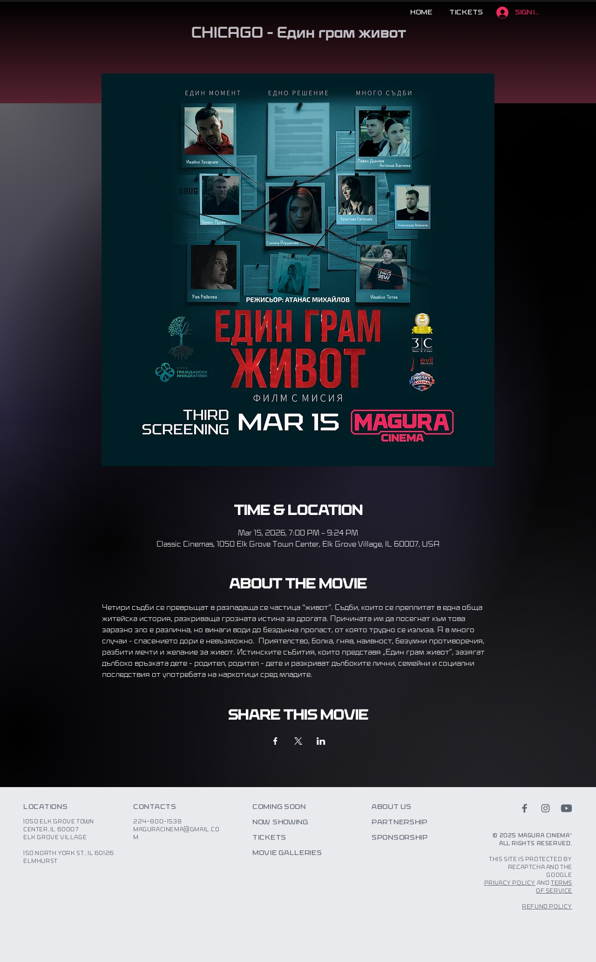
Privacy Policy (509, 883)
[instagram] (545, 808)
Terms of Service (554, 887)
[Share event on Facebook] (275, 741)
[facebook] (524, 808)
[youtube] (566, 808)
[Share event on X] (298, 741)
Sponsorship (400, 837)
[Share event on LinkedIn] (321, 741)
